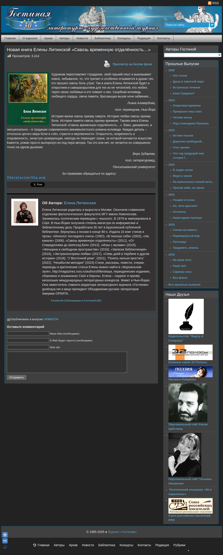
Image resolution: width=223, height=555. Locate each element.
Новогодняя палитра (187, 217)
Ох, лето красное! (185, 205)
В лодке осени (183, 170)
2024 (171, 100)
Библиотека (103, 38)
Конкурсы (123, 38)
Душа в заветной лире (188, 81)
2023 (171, 130)
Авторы (64, 38)
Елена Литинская (80, 203)
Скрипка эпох (182, 271)
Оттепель (179, 211)
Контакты (163, 38)
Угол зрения (181, 147)
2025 (171, 70)
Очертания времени (187, 105)
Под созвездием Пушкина (191, 123)
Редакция (143, 38)
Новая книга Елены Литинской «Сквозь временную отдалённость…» (79, 49)
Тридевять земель (185, 247)
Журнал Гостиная (22, 18)
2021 (171, 194)
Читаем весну (182, 117)
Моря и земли (182, 176)
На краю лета (182, 260)
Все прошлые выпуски (184, 284)
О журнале (30, 38)
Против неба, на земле (188, 187)
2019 (171, 254)
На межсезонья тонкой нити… (193, 181)
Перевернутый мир (186, 235)
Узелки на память (185, 230)
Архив (48, 38)
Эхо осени (180, 75)
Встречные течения (186, 87)
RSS (213, 3)
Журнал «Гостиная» (122, 532)
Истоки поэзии (183, 135)
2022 (171, 164)
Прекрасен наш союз (187, 111)
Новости (82, 38)
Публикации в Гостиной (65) (83, 300)
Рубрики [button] (181, 546)
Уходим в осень (184, 200)
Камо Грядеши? (184, 93)
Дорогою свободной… (188, 141)
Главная (10, 38)
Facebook (57, 300)
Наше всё (179, 265)
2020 (171, 224)
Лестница (179, 241)
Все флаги (180, 277)
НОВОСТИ (51, 319)
